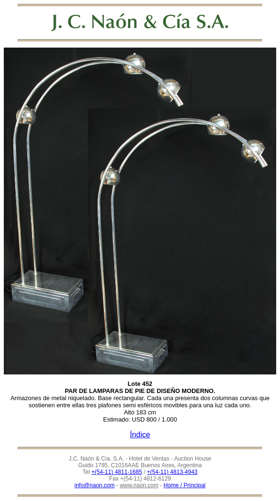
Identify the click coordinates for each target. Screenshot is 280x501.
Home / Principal (184, 485)
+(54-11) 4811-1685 (116, 472)
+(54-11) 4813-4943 (172, 472)
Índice (140, 435)
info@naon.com (95, 485)
